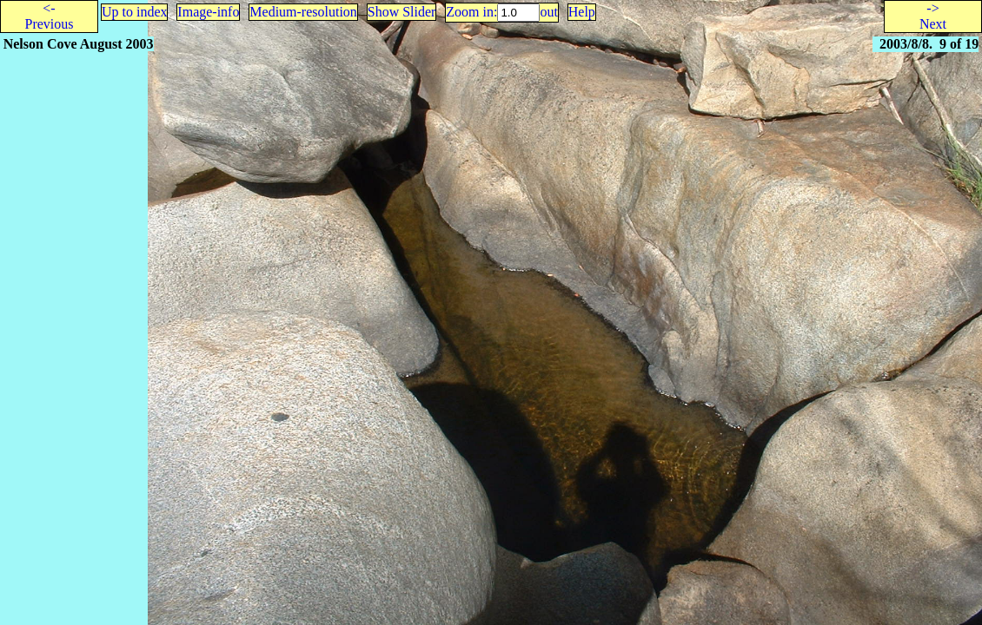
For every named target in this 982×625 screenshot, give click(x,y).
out (548, 11)
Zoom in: (471, 11)
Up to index (135, 11)
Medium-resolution (303, 11)
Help (581, 11)
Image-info (208, 11)
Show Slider (402, 11)
